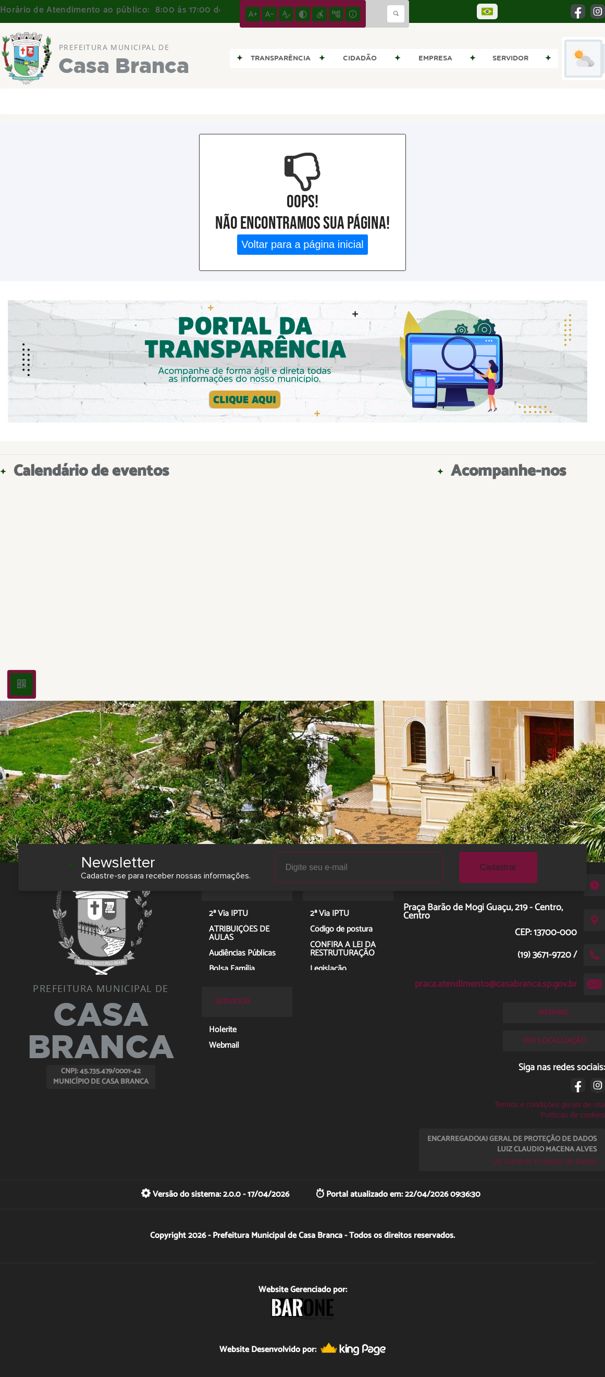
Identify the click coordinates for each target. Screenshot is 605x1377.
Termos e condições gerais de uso (550, 1104)
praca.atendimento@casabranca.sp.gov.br (496, 984)
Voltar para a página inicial (302, 244)
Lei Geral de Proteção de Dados (544, 1161)
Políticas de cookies (572, 1115)
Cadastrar (498, 867)
